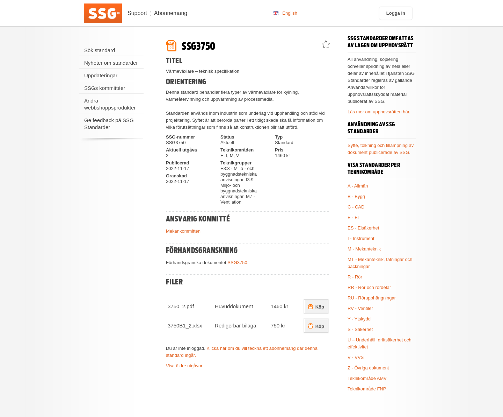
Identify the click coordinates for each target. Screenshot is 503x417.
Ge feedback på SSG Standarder (109, 123)
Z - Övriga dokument (368, 367)
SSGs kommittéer (104, 88)
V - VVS (356, 357)
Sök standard (99, 50)
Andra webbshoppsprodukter (110, 104)
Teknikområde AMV (367, 378)
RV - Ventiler (360, 308)
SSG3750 (237, 262)
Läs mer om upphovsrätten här (378, 111)
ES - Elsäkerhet (363, 228)
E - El (353, 217)
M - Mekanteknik (364, 249)
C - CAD (356, 207)
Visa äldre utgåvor (184, 365)
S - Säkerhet (360, 329)
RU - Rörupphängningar (372, 298)
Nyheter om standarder (111, 63)
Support (137, 13)
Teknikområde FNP (367, 388)
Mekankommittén (183, 231)
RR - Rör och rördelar (369, 287)
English (289, 13)
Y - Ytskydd (359, 318)
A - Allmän (358, 186)
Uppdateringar (100, 75)
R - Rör (355, 277)
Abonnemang (170, 13)
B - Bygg (356, 196)
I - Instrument (361, 238)
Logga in (395, 13)
